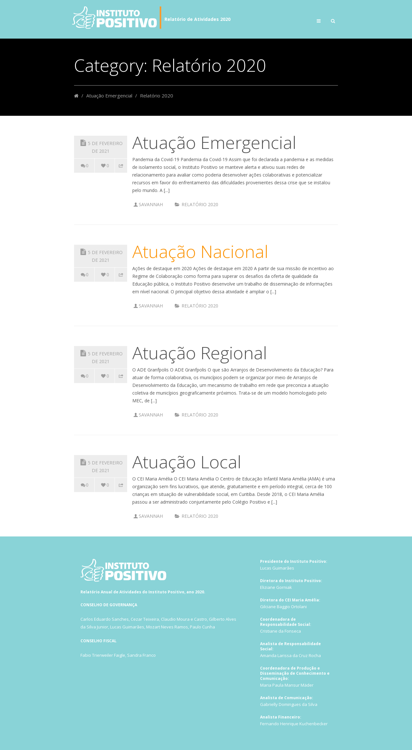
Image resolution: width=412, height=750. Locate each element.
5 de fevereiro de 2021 (101, 146)
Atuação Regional (199, 352)
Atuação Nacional (200, 251)
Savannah (151, 204)
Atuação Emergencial (109, 95)
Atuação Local (186, 461)
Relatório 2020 (200, 204)
